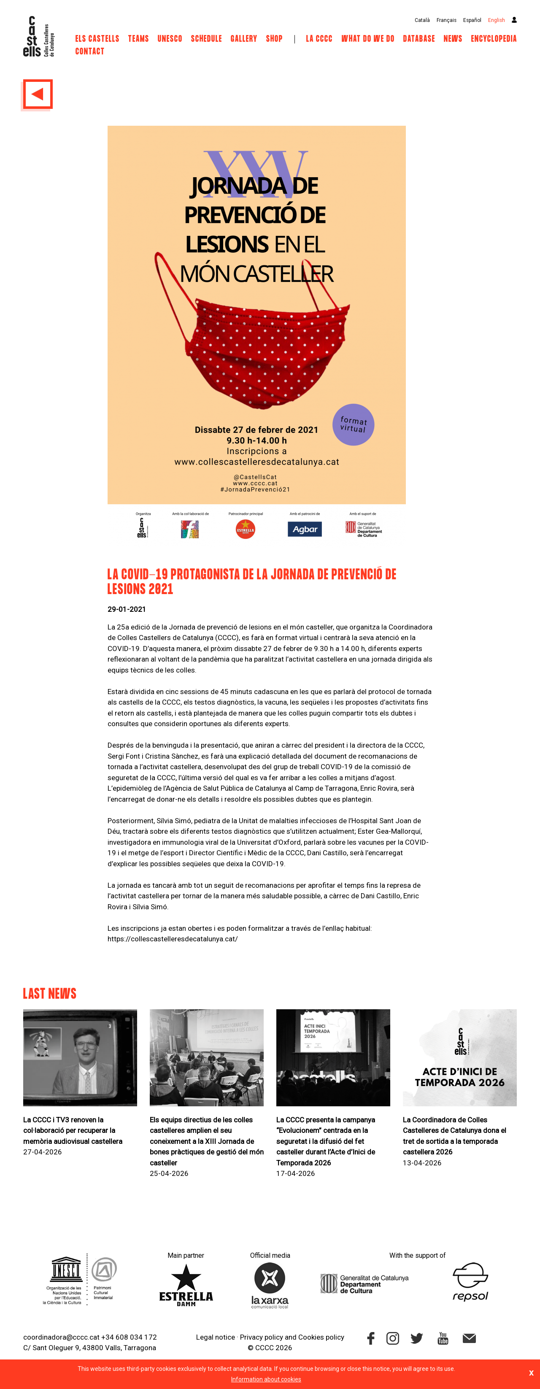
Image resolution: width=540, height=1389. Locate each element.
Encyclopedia (494, 39)
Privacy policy (261, 1337)
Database (419, 39)
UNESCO (170, 39)
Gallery (244, 39)
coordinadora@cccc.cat (61, 1337)
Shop (274, 39)
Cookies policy (321, 1337)
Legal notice (215, 1337)
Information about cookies (266, 1379)
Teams (138, 39)
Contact (90, 52)
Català (422, 20)
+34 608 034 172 (129, 1337)
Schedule (206, 39)
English (496, 20)
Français (446, 20)
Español (472, 20)
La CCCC (319, 39)
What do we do (368, 39)
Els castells (98, 39)
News (453, 39)
